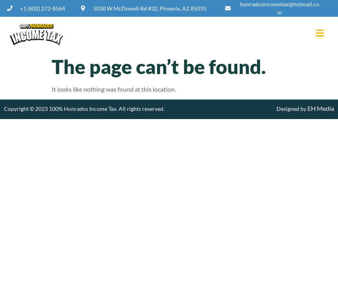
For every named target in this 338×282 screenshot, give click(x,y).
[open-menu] (317, 34)
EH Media (320, 108)
